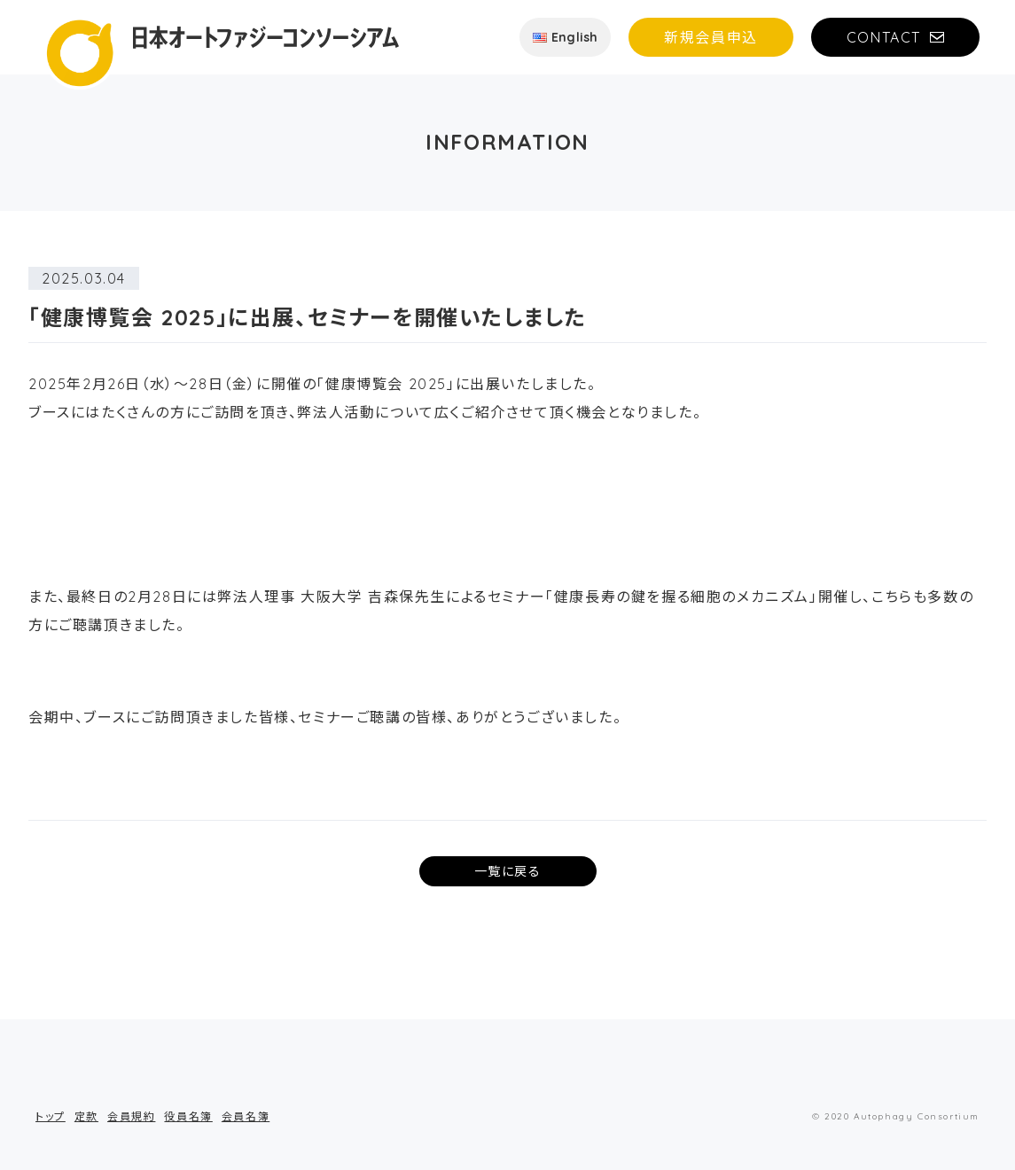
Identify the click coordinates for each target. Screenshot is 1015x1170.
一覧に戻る (508, 871)
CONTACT (884, 37)
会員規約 (131, 1116)
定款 (86, 1116)
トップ (50, 1116)
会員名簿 (245, 1116)
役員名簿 (188, 1116)
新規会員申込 (711, 37)
